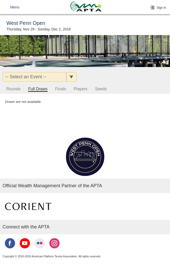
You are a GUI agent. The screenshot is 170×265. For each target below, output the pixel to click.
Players (80, 89)
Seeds (101, 89)
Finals (60, 89)
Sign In (161, 7)
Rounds (13, 89)
